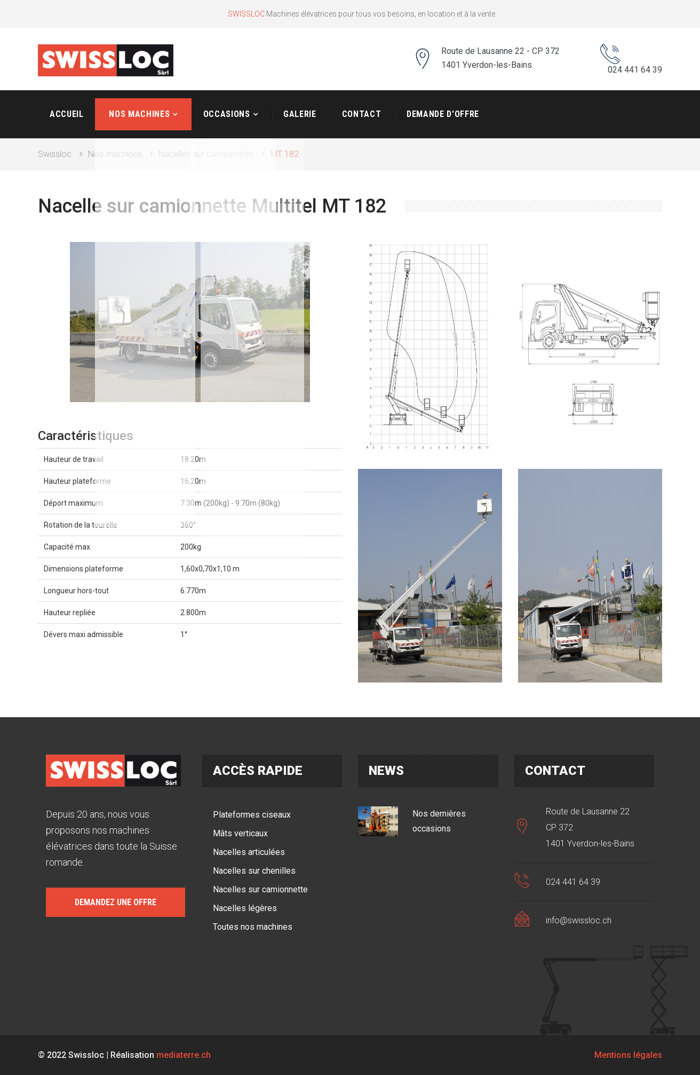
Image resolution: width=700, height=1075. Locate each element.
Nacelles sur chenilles (254, 870)
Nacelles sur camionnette (206, 153)
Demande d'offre (443, 113)
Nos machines (139, 113)
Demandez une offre (115, 902)
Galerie (299, 113)
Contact (361, 113)
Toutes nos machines (252, 926)
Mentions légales (628, 1054)
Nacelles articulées (249, 851)
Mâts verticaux (240, 833)
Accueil (66, 113)
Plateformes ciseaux (252, 814)
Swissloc (54, 153)
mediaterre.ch (183, 1054)
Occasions (226, 113)
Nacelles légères (245, 908)
